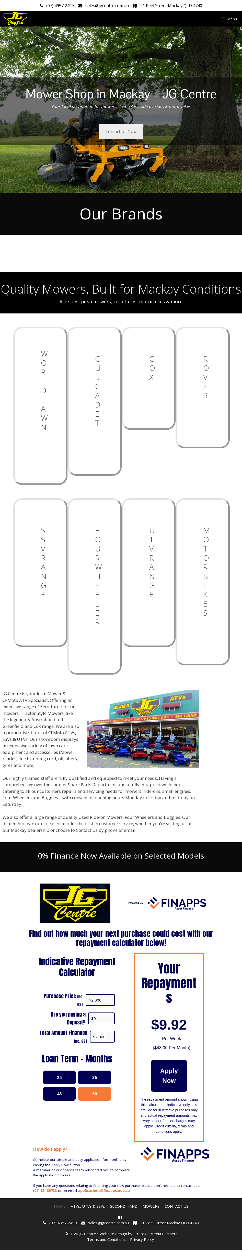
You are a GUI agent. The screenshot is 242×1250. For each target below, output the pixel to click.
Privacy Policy (142, 1239)
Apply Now (169, 1075)
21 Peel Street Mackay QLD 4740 (167, 5)
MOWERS (151, 1206)
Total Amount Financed (63, 1036)
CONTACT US (176, 1206)
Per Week (171, 1038)
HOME (60, 1206)
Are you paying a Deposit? (68, 1018)
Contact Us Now (121, 131)
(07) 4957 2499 (57, 5)
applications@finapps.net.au (104, 1190)
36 (94, 1077)
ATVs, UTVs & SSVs (88, 1206)
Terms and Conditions (106, 1239)
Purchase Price (63, 999)
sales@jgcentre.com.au (104, 5)
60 (94, 1094)
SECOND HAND (123, 1206)
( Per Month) (171, 1047)
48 (59, 1094)
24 (59, 1077)
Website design (113, 1233)
